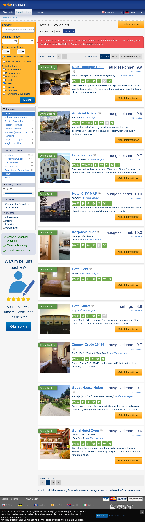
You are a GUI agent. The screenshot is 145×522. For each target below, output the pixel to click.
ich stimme (101, 516)
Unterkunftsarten (13, 150)
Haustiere (9, 224)
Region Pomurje (19, 128)
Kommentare (136, 71)
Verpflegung (10, 227)
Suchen (27, 100)
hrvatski (74, 505)
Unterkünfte (22, 12)
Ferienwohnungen (19, 158)
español (58, 505)
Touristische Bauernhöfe (16, 93)
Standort (9, 108)
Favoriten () (111, 12)
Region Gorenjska (19, 139)
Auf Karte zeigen (125, 75)
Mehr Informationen (128, 98)
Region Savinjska (19, 121)
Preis (115, 56)
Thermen (8, 87)
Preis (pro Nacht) (13, 184)
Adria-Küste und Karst (19, 117)
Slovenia (18, 113)
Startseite (8, 12)
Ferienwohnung (12, 73)
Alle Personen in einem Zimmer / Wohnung (16, 57)
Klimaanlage (10, 217)
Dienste (8, 212)
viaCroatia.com (32, 499)
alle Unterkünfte (12, 69)
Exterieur (9, 199)
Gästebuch (18, 326)
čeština (9, 505)
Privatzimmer (11, 76)
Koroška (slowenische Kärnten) (19, 134)
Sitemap (14, 499)
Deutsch (133, 12)
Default (105, 56)
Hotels (7, 83)
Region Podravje (19, 125)
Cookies (5, 499)
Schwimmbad (11, 207)
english (42, 505)
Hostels (8, 80)
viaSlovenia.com (18, 4)
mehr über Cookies (117, 516)
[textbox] (18, 29)
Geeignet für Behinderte (16, 204)
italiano (91, 505)
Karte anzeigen (131, 24)
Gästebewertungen (131, 56)
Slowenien (39, 12)
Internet (8, 220)
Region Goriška (19, 143)
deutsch (25, 505)
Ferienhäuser (11, 90)
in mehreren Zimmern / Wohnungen (18, 62)
